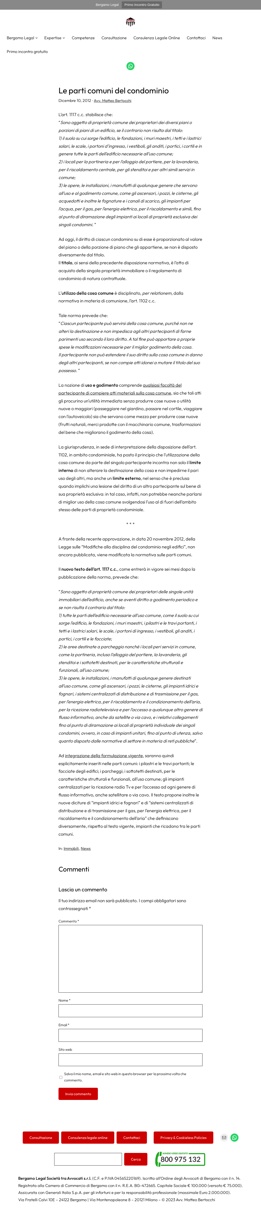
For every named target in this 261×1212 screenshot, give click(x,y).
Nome (64, 1000)
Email (64, 1024)
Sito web (65, 1049)
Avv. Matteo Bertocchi (113, 100)
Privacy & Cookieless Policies (183, 1137)
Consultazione (40, 1137)
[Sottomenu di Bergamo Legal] (36, 37)
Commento (68, 921)
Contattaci (131, 1137)
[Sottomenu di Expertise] (64, 37)
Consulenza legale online (88, 1137)
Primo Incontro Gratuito (141, 5)
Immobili (71, 848)
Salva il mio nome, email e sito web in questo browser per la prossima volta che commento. (125, 1076)
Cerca (136, 1159)
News (86, 848)
